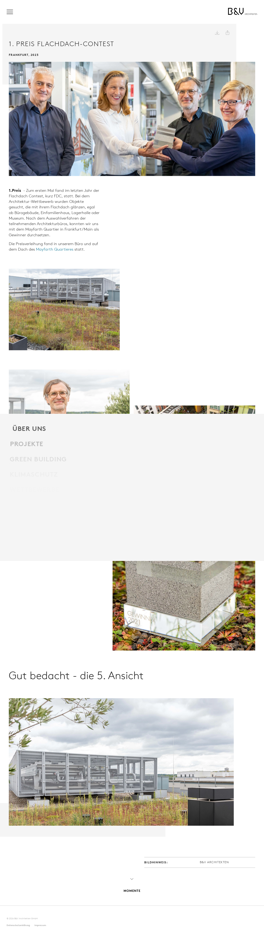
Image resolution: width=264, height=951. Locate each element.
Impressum (40, 911)
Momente (132, 871)
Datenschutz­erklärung (18, 911)
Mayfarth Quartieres (59, 245)
